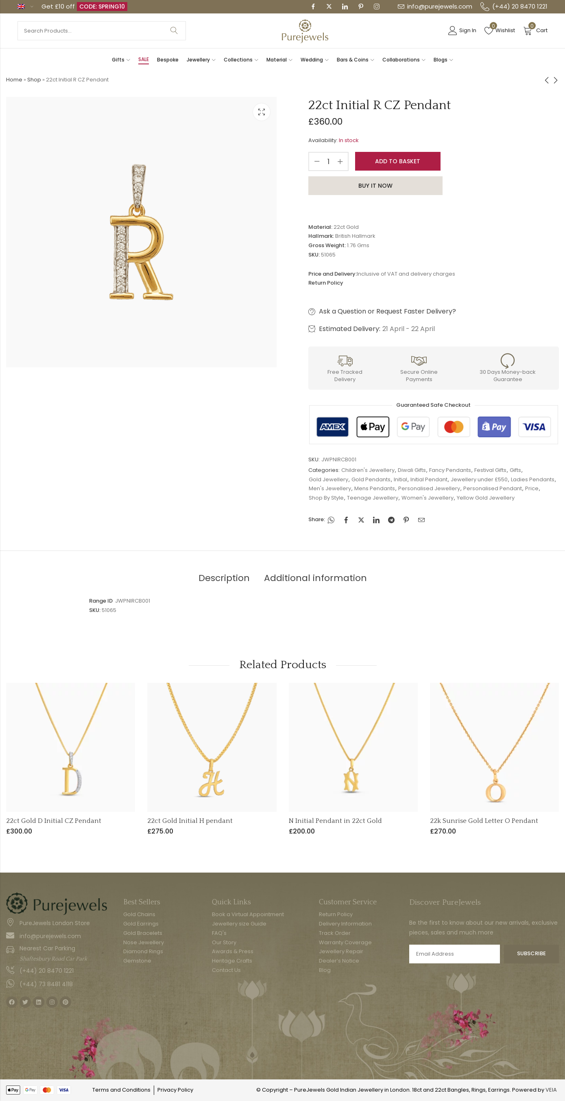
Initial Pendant (428, 479)
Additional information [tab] (315, 578)
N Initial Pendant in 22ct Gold (335, 821)
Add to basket (397, 161)
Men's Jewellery (330, 488)
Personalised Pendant (492, 488)
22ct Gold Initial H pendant (190, 821)
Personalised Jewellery (429, 488)
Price (532, 488)
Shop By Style (326, 498)
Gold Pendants (370, 479)
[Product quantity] (329, 161)
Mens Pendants (374, 488)
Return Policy (325, 283)
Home (14, 79)
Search (174, 30)
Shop (34, 79)
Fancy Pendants (450, 470)
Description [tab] (224, 578)
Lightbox (261, 112)
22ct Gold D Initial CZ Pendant (53, 821)
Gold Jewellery (328, 479)
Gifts (515, 470)
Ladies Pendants (532, 479)
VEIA (551, 1090)
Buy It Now (375, 186)
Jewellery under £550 (479, 479)
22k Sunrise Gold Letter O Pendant (484, 821)
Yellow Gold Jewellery (486, 498)
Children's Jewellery (368, 470)
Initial (400, 479)
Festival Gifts (490, 470)
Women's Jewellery (427, 498)
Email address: (454, 954)
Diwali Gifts (412, 470)
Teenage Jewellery (372, 498)
